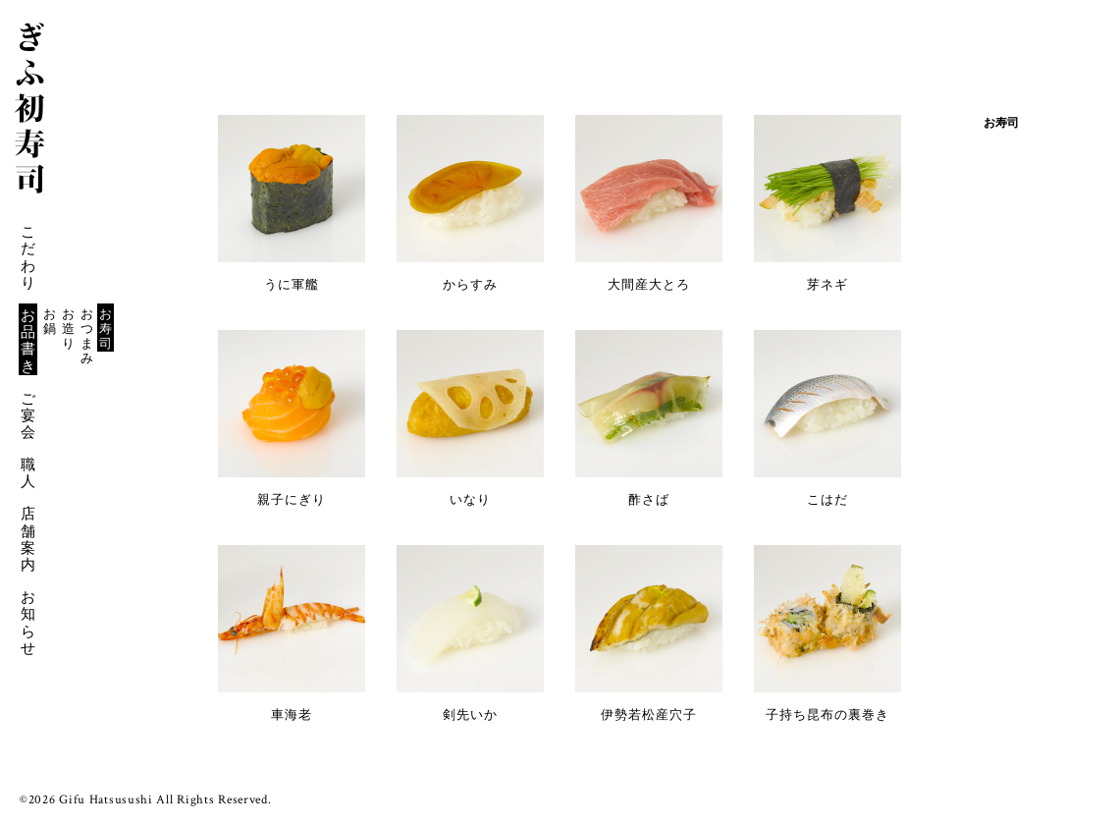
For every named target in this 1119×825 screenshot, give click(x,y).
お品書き (28, 340)
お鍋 (49, 321)
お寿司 (105, 328)
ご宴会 (28, 415)
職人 (28, 473)
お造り (68, 328)
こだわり (28, 257)
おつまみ (86, 335)
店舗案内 (28, 539)
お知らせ (28, 622)
